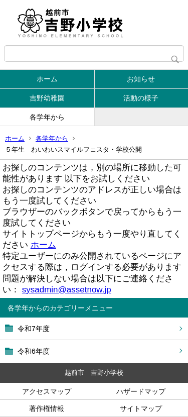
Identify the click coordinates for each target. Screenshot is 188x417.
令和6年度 (34, 351)
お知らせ (141, 79)
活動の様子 (140, 98)
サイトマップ (141, 408)
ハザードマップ (140, 391)
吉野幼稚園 (47, 98)
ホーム (47, 79)
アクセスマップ (46, 391)
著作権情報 (46, 408)
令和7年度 (34, 329)
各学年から (47, 117)
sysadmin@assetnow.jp (66, 289)
